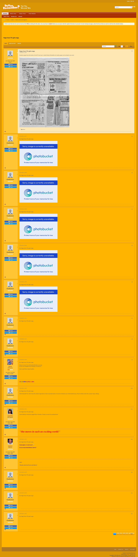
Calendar (20, 16)
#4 (132, 209)
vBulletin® (128, 554)
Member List (14, 16)
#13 (132, 472)
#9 (132, 359)
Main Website (32, 13)
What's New (13, 13)
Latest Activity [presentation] (12, 43)
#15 (132, 513)
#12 (132, 439)
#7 (132, 318)
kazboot (10, 446)
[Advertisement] (69, 31)
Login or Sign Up (131, 1)
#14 (132, 493)
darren (10, 366)
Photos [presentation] (19, 43)
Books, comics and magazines (21, 19)
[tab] (6, 43)
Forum (8, 19)
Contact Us (120, 549)
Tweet (11, 66)
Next (132, 533)
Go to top (132, 549)
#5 (132, 245)
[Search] (123, 7)
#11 (132, 409)
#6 (132, 282)
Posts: (10, 62)
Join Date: (8, 60)
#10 (132, 388)
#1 (132, 51)
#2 (132, 136)
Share (10, 64)
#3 (132, 172)
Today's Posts (22, 13)
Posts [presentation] (5, 43)
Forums (5, 13)
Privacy (126, 549)
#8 (132, 339)
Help (115, 549)
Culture (12, 19)
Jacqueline (10, 416)
